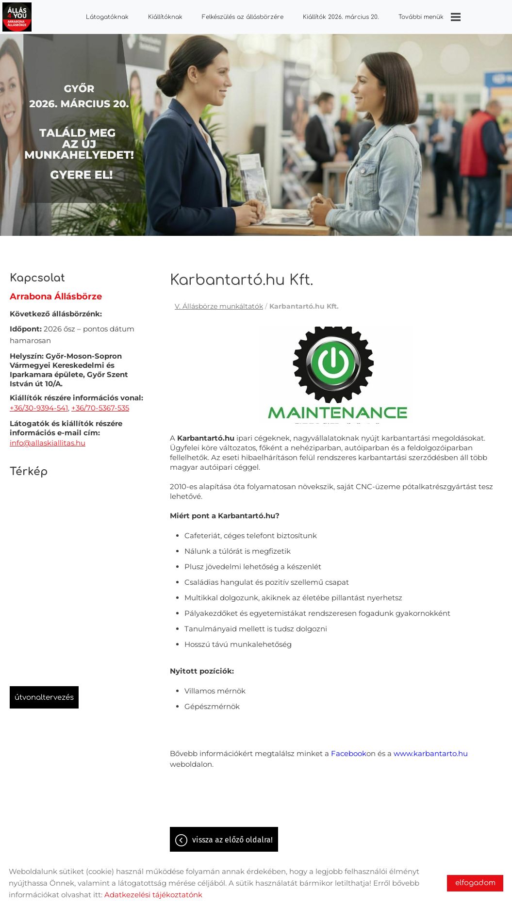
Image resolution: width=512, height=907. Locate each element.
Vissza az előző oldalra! (232, 835)
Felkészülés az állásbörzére (242, 17)
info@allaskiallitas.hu (47, 438)
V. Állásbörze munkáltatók (219, 301)
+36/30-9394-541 (39, 403)
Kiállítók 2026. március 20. (340, 17)
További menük (429, 17)
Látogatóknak (107, 17)
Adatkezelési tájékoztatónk (153, 894)
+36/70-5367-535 (100, 403)
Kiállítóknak (165, 17)
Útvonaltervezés (44, 693)
